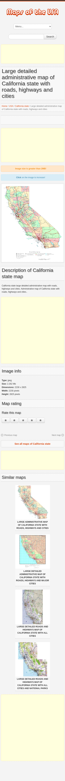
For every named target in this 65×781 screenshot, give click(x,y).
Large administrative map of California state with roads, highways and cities (32, 525)
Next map (56, 435)
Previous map (10, 435)
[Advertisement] (32, 54)
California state (22, 106)
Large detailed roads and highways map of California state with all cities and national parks (32, 684)
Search (50, 36)
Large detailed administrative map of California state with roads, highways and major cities (32, 577)
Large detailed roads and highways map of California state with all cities (32, 631)
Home (4, 106)
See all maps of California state (32, 443)
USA (11, 106)
